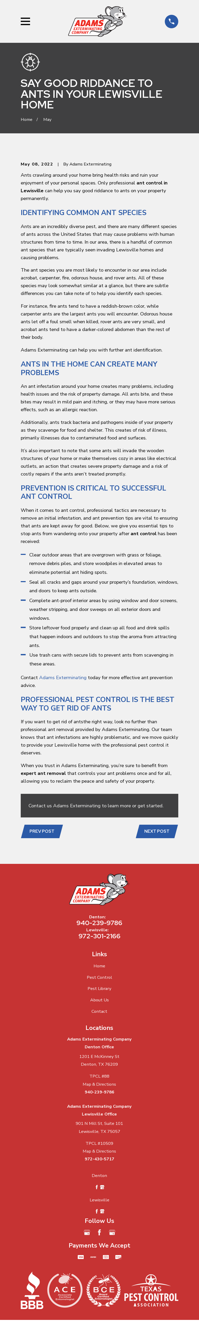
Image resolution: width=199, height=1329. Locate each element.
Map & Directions (99, 1084)
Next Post (156, 831)
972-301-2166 (99, 936)
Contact (99, 1011)
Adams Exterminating (63, 677)
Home (99, 966)
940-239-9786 (99, 923)
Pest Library (99, 988)
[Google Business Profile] (87, 1232)
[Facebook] (99, 1232)
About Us (99, 1000)
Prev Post (42, 831)
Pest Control (99, 977)
